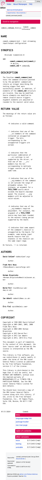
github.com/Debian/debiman (29, 474)
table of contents (23, 431)
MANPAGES (10, 1)
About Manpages (20, 4)
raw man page (21, 425)
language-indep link (24, 418)
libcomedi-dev (21, 13)
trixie (18, 440)
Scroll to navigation (10, 22)
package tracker (22, 422)
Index (9, 4)
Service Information (15, 10)
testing (18, 444)
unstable (19, 447)
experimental (12, 13)
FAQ (30, 4)
